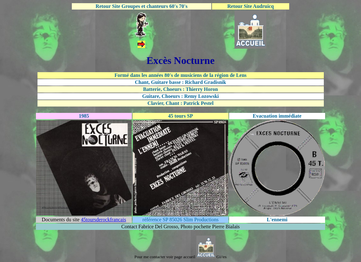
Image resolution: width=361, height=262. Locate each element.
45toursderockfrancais (103, 219)
